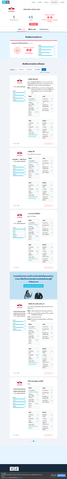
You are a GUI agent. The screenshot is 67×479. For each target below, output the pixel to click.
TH (63, 2)
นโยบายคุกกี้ (19, 477)
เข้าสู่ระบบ (46, 2)
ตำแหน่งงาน (44, 29)
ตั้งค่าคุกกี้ (53, 475)
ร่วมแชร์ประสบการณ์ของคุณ (33, 286)
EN (61, 2)
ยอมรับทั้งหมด (61, 475)
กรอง (44, 69)
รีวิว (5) (21, 29)
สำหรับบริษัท (54, 2)
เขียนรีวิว (40, 2)
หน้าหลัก (34, 2)
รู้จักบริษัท (32, 29)
